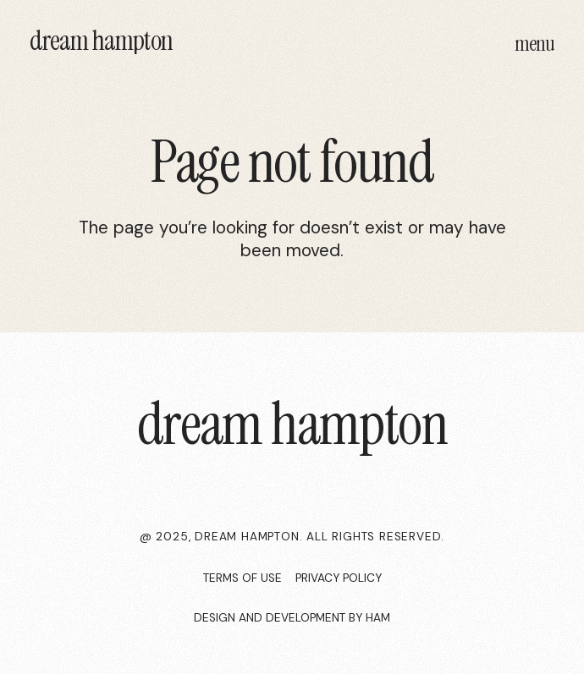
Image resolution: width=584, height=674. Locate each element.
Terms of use (242, 578)
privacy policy (338, 578)
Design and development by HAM (292, 618)
